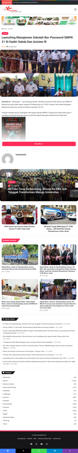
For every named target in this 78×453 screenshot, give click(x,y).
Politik (5, 410)
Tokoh (5, 424)
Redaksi (29, 438)
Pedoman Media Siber (45, 438)
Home (4, 29)
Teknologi (6, 420)
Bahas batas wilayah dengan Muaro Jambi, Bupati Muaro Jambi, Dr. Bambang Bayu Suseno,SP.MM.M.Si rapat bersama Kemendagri (19, 304)
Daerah (10, 29)
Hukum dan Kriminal (9, 387)
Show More (39, 144)
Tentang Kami (21, 438)
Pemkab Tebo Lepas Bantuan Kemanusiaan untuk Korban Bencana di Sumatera (28, 355)
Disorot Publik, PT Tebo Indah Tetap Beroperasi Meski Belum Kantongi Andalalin (28, 327)
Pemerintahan (7, 404)
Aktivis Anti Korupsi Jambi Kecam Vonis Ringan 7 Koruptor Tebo (23, 351)
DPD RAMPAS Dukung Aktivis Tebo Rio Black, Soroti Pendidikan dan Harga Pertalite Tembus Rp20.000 (36, 336)
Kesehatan (6, 390)
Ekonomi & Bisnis (8, 384)
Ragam (5, 414)
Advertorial (6, 377)
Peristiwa (6, 407)
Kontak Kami (57, 438)
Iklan (35, 438)
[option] (39, 185)
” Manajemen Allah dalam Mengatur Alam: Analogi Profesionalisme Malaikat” (28, 342)
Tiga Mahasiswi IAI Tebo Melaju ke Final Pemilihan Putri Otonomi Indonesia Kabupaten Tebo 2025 (34, 358)
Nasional (12, 182)
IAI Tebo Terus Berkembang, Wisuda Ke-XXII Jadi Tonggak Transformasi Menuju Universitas (37, 190)
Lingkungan (6, 394)
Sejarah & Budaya (8, 417)
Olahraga (6, 400)
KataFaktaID (21, 155)
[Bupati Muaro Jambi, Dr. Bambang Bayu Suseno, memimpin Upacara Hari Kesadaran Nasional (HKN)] (20, 254)
